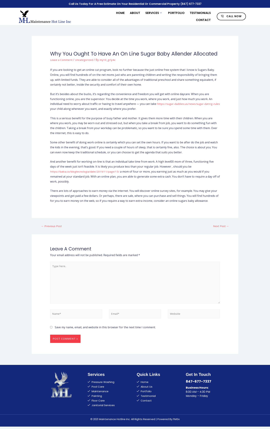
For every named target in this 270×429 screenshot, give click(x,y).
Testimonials (200, 12)
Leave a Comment (61, 59)
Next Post (221, 225)
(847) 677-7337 (191, 4)
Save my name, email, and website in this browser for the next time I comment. (105, 330)
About (135, 12)
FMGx (176, 421)
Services (153, 12)
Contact (203, 19)
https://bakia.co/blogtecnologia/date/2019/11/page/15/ (85, 171)
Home (120, 12)
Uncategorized (85, 59)
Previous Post (52, 225)
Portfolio (176, 12)
